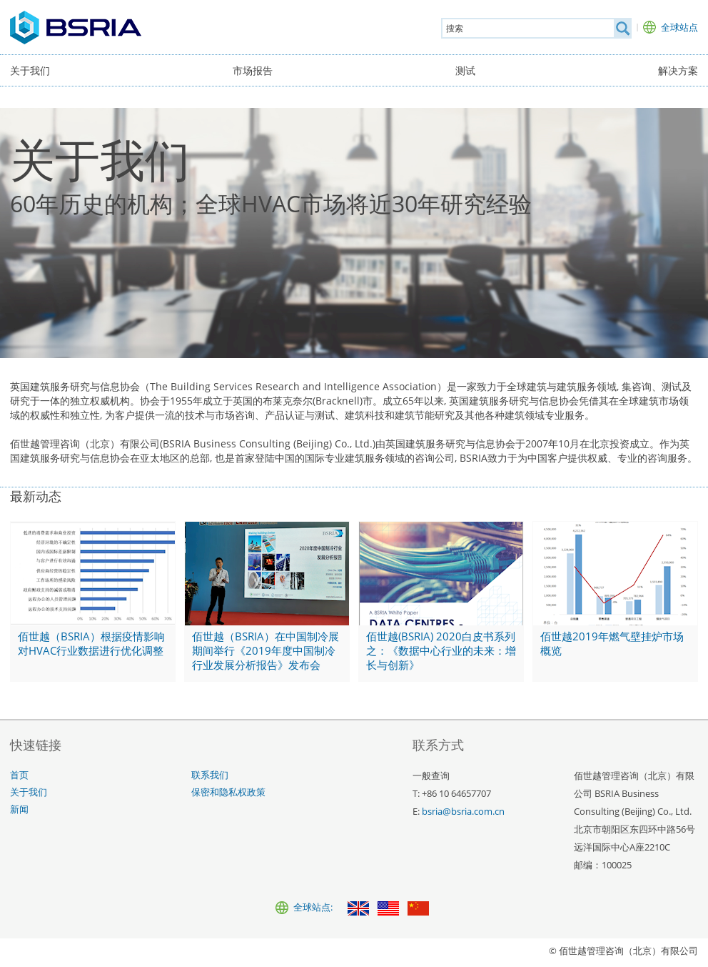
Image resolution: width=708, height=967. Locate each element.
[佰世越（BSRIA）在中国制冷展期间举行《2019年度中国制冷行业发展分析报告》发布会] (267, 602)
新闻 (19, 809)
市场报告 (253, 70)
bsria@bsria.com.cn (463, 811)
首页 (19, 775)
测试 (465, 70)
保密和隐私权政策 (228, 792)
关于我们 (30, 70)
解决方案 (678, 70)
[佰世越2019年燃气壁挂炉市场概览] (615, 602)
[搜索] (622, 28)
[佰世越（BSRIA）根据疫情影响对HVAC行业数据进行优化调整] (93, 602)
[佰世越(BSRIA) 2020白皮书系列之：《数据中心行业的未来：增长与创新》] (441, 602)
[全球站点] (670, 27)
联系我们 (209, 775)
